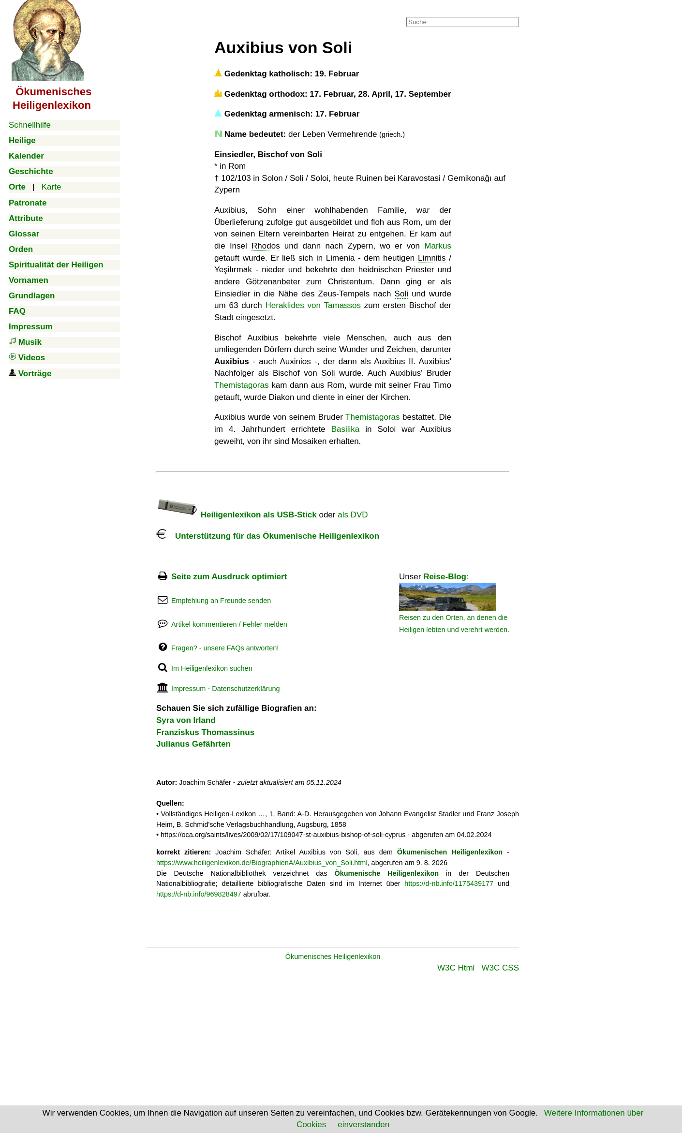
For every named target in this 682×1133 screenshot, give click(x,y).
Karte (51, 186)
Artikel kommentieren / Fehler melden (229, 624)
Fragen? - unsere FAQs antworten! (225, 648)
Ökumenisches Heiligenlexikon (333, 956)
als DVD (353, 514)
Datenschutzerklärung (246, 688)
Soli (401, 293)
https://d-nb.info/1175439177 (448, 883)
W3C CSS (500, 967)
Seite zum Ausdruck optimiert (229, 576)
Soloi (319, 178)
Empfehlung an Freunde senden (221, 600)
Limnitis (432, 258)
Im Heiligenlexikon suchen (211, 668)
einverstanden (363, 1124)
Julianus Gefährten (193, 744)
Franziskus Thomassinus (205, 732)
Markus (437, 245)
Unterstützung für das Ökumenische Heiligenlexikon (267, 536)
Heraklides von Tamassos (313, 305)
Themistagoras (241, 385)
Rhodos (266, 245)
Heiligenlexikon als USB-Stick (236, 514)
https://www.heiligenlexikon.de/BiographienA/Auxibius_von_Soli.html (262, 863)
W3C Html (455, 967)
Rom (237, 166)
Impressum (188, 688)
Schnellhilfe (30, 125)
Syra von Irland (186, 720)
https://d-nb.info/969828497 (198, 894)
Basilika (345, 429)
